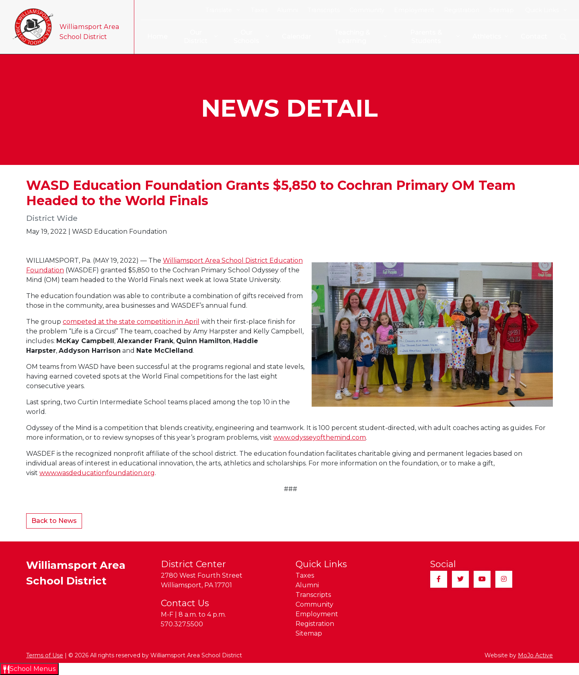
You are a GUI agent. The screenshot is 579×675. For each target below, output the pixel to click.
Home (152, 36)
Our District (197, 37)
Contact (534, 36)
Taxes (259, 10)
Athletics (490, 37)
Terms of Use (44, 655)
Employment (414, 10)
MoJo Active (535, 655)
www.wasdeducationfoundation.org (97, 473)
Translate (222, 10)
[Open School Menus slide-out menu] (29, 669)
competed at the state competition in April (131, 321)
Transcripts (324, 10)
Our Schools (248, 37)
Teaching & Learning (359, 37)
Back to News (54, 521)
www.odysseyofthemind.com (319, 437)
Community (366, 10)
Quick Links (546, 10)
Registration (461, 10)
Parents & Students (435, 37)
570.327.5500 (182, 624)
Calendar (293, 36)
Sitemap (501, 10)
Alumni (287, 10)
